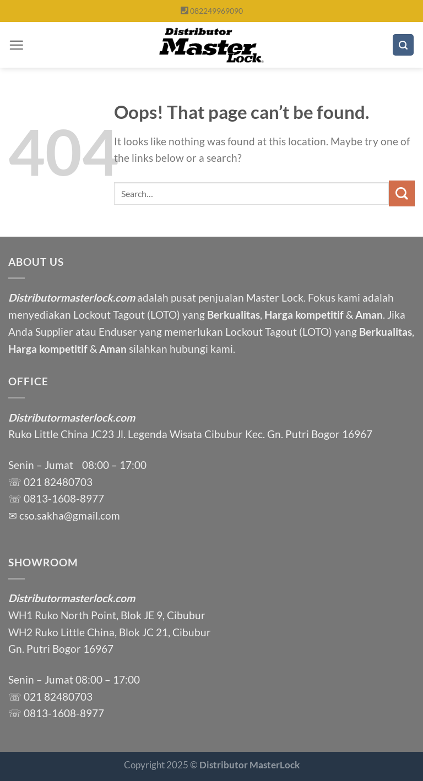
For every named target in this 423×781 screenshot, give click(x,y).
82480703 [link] (68, 482)
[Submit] (402, 193)
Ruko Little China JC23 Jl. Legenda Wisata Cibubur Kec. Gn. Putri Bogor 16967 (190, 434)
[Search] (403, 45)
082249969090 (216, 10)
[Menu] (16, 45)
